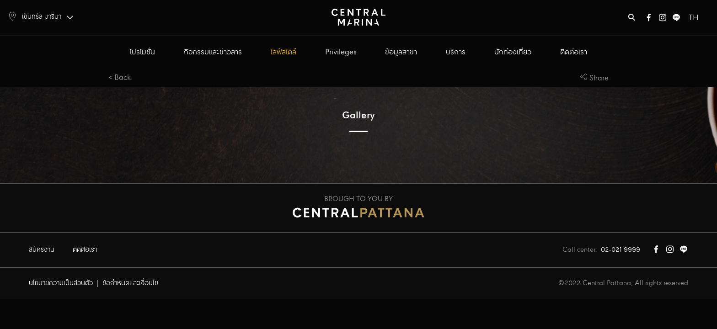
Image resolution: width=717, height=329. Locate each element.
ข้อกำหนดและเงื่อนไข (130, 283)
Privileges (341, 52)
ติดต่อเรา (573, 52)
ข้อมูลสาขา (401, 52)
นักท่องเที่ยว (512, 52)
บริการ (456, 52)
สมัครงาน (41, 250)
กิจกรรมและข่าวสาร (213, 52)
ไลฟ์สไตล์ (283, 52)
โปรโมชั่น (142, 52)
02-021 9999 (620, 250)
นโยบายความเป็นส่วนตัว (61, 283)
